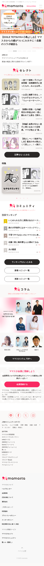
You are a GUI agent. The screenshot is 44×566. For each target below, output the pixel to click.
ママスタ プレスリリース (10, 462)
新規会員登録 (31, 6)
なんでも (5, 425)
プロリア (5, 455)
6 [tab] (33, 52)
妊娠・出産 (33, 425)
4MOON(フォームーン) (9, 447)
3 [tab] (19, 52)
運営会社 (5, 502)
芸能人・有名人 (17, 427)
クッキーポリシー (7, 520)
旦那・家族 (24, 425)
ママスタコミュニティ (9, 538)
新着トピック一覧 (22, 270)
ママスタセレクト (7, 534)
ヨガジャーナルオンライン (10, 437)
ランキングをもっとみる (22, 262)
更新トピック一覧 (22, 279)
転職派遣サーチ (7, 452)
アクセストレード (7, 465)
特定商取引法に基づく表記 (10, 524)
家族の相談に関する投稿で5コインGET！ (17, 62)
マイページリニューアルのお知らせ (15, 58)
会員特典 (5, 493)
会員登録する (22, 384)
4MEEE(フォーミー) (8, 442)
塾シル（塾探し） (7, 542)
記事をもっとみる (22, 155)
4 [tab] (24, 52)
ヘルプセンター (7, 489)
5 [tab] (28, 52)
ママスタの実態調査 (8, 434)
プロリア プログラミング (10, 457)
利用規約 (5, 511)
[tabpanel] (22, 29)
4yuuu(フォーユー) (8, 444)
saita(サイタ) (6, 439)
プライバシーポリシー (9, 515)
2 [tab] (14, 52)
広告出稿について (7, 497)
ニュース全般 (14, 425)
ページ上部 (22, 551)
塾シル (4, 449)
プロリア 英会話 (7, 460)
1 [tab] (9, 52)
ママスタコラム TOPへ (22, 359)
